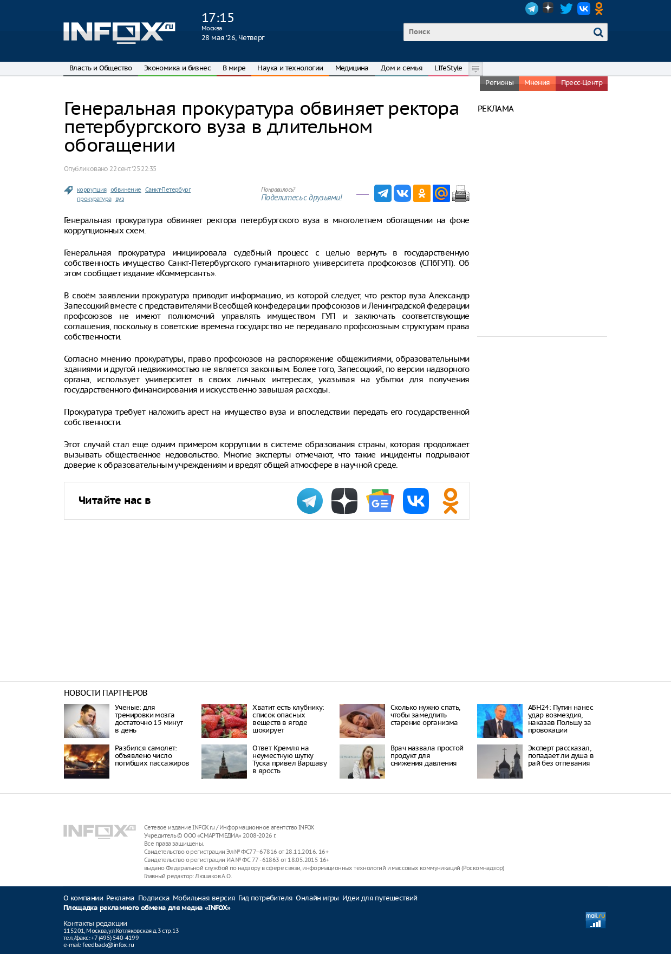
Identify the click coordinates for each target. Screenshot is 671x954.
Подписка (154, 898)
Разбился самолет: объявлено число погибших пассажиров (152, 755)
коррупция (92, 189)
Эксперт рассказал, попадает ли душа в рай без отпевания (561, 755)
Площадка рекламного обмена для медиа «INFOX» (147, 908)
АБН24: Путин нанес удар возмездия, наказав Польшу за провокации (560, 719)
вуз (119, 198)
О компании (83, 898)
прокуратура (94, 198)
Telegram (531, 8)
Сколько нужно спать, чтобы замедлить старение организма (425, 715)
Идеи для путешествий (380, 898)
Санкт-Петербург (168, 189)
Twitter (566, 8)
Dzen (549, 8)
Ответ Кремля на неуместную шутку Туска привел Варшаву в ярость (289, 759)
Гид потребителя (265, 898)
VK (583, 8)
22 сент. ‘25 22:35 (132, 169)
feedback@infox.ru (108, 945)
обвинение (125, 189)
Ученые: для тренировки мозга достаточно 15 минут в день (149, 719)
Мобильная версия (204, 898)
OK (601, 8)
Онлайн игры (317, 898)
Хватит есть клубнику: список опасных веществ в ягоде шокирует (288, 719)
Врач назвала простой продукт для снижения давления (427, 755)
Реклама (120, 898)
